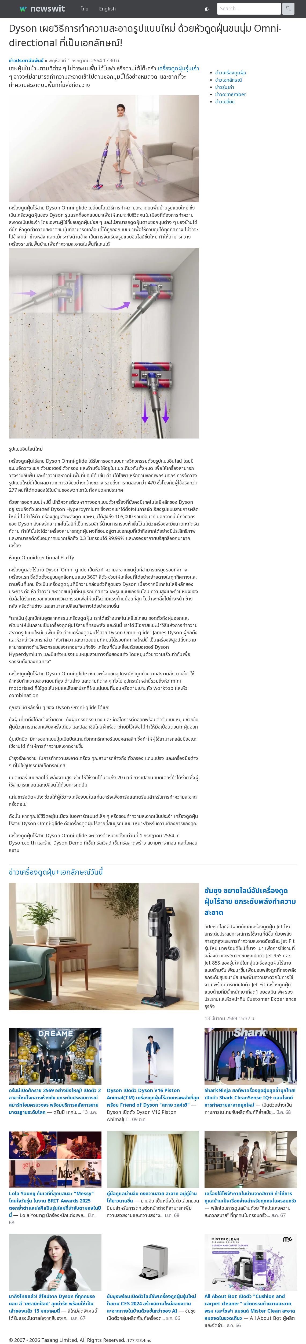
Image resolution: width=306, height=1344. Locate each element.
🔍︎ (288, 8)
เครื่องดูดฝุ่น (171, 68)
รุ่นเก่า (192, 68)
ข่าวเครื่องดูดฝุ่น (230, 73)
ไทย (84, 9)
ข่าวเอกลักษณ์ (228, 80)
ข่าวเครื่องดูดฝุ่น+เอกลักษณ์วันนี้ (56, 872)
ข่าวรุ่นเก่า (224, 87)
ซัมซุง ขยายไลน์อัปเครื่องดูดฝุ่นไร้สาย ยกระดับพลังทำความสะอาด (250, 901)
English (107, 9)
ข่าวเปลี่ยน (225, 102)
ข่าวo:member (230, 94)
